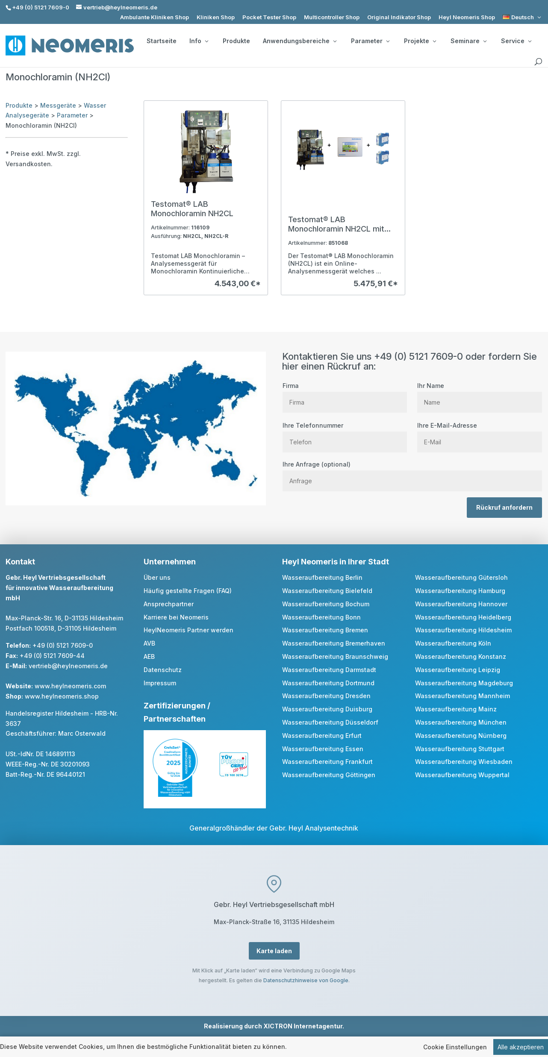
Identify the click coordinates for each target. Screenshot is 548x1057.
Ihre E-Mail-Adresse (479, 434)
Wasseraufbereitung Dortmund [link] (328, 683)
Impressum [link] (160, 683)
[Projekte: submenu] (434, 41)
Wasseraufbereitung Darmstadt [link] (329, 669)
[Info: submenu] (206, 41)
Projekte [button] (420, 41)
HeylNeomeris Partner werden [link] (188, 630)
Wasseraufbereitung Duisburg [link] (327, 709)
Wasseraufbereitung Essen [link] (322, 748)
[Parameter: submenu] (387, 41)
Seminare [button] (468, 41)
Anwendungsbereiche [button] (299, 41)
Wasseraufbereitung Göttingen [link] (328, 774)
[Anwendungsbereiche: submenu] (334, 41)
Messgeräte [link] (58, 105)
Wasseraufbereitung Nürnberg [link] (461, 735)
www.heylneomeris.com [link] (70, 686)
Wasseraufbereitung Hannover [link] (461, 604)
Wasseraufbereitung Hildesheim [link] (463, 630)
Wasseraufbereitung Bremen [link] (325, 630)
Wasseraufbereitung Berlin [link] (322, 577)
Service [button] (516, 41)
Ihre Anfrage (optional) (412, 472)
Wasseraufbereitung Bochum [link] (325, 604)
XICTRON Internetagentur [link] (302, 1026)
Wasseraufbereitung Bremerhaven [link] (333, 643)
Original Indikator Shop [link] (399, 17)
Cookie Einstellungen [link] (455, 1047)
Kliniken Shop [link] (216, 17)
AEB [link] (149, 656)
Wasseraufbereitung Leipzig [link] (457, 669)
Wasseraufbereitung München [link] (461, 722)
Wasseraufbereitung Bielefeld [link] (327, 590)
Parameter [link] (72, 115)
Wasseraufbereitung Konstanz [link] (460, 656)
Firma (345, 394)
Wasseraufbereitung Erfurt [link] (322, 735)
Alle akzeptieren (521, 1047)
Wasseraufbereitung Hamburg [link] (460, 590)
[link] (522, 17)
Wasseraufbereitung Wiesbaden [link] (464, 761)
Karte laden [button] (274, 950)
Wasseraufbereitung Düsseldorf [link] (330, 722)
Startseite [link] (162, 41)
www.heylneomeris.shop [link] (62, 696)
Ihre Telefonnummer (345, 434)
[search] (538, 62)
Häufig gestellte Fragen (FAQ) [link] (188, 590)
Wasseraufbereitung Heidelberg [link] (463, 617)
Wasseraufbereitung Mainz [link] (456, 709)
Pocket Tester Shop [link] (269, 17)
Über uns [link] (157, 577)
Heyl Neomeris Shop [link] (467, 17)
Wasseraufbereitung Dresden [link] (326, 695)
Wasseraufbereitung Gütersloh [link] (461, 577)
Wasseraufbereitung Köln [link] (453, 643)
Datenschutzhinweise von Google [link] (305, 980)
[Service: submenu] (529, 41)
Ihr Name (479, 394)
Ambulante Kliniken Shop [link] (154, 17)
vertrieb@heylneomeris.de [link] (68, 665)
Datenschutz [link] (163, 669)
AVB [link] (149, 643)
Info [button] (198, 41)
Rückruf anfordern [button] (504, 507)
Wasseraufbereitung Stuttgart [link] (459, 748)
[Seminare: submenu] (484, 41)
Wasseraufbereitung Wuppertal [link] (462, 774)
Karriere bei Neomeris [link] (176, 617)
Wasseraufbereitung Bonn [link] (321, 617)
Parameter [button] (370, 41)
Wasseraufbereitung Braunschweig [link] (335, 656)
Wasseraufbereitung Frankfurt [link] (327, 761)
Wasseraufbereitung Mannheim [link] (462, 695)
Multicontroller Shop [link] (331, 17)
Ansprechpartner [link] (169, 604)
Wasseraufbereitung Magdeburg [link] (464, 683)
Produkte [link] (236, 41)
